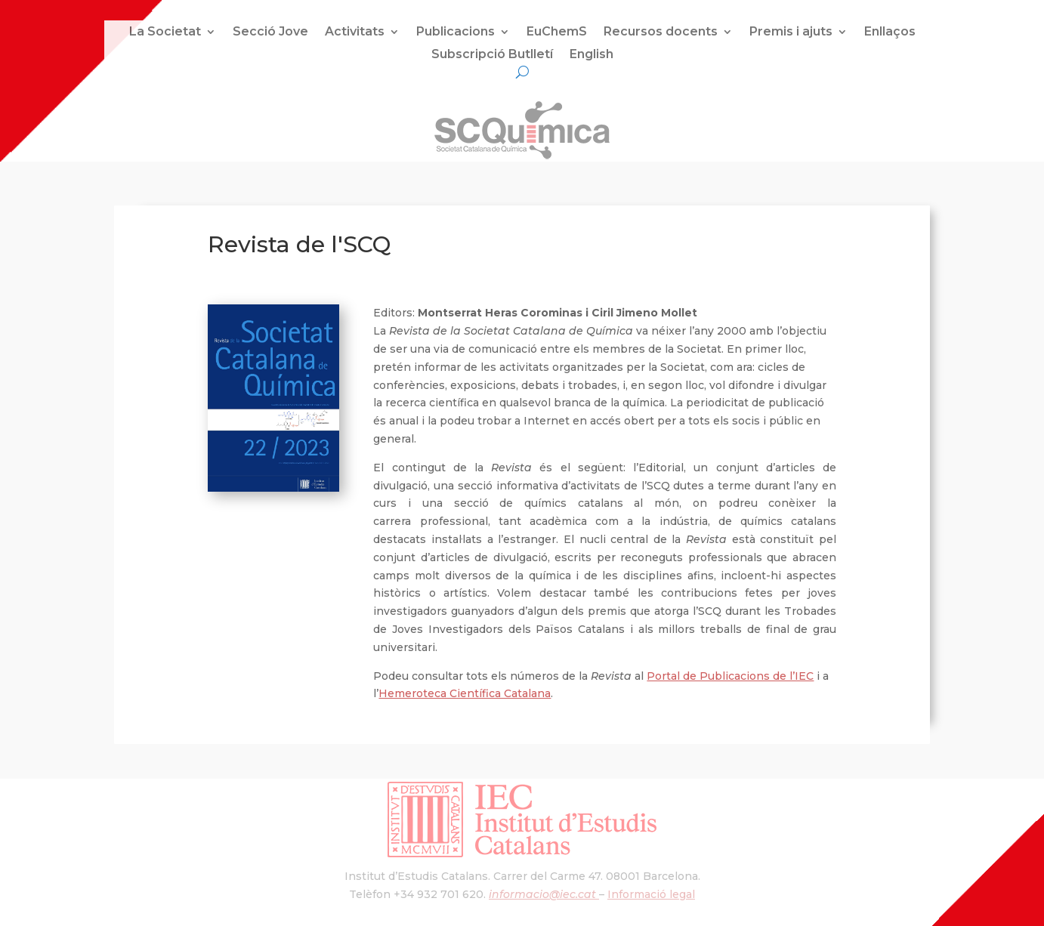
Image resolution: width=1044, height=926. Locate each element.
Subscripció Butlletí (492, 55)
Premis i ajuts (790, 32)
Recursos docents (661, 32)
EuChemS (557, 32)
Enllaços (890, 32)
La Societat (165, 32)
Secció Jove (270, 32)
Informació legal (651, 894)
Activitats (355, 32)
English (591, 55)
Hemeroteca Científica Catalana (464, 693)
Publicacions (455, 32)
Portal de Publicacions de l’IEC (730, 676)
